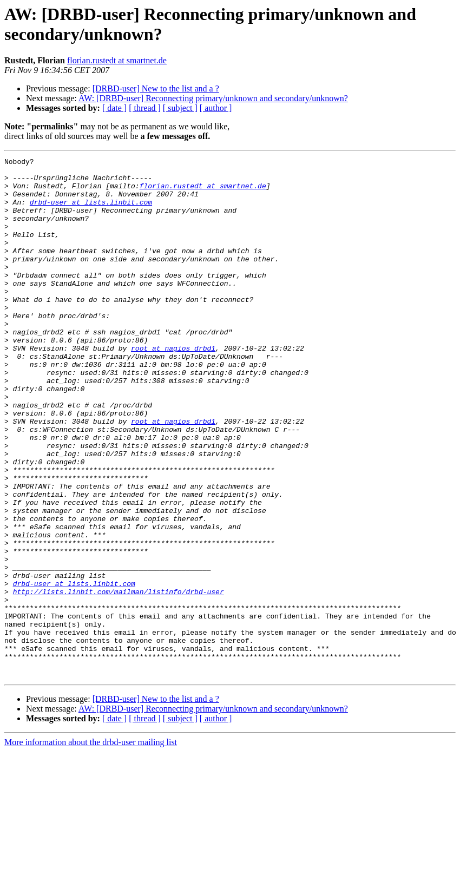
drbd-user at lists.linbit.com (91, 211)
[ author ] (216, 108)
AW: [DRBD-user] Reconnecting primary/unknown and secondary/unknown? (213, 98)
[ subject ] (180, 108)
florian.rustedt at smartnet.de (117, 60)
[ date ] (114, 108)
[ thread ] (145, 108)
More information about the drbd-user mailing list (90, 846)
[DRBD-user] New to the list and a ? (156, 88)
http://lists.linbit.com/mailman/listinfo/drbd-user (118, 679)
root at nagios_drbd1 (173, 387)
